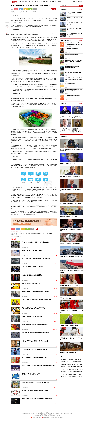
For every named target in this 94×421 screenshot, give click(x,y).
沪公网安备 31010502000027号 (36, 417)
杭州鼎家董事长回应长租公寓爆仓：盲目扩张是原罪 (35, 291)
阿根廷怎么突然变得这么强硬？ (72, 54)
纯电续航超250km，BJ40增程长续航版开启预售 (72, 362)
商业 (56, 263)
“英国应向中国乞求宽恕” (65, 298)
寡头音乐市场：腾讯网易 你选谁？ (31, 374)
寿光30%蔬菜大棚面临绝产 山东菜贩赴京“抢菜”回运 (35, 382)
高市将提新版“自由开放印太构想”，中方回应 (71, 359)
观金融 (40, 1)
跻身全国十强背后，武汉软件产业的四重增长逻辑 (73, 366)
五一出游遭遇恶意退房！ (70, 83)
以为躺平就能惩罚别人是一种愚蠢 (72, 95)
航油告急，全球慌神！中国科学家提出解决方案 (74, 13)
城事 (50, 1)
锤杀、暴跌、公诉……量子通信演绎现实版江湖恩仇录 (36, 258)
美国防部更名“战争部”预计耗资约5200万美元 (70, 203)
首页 (20, 1)
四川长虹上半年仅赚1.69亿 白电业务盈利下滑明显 (35, 390)
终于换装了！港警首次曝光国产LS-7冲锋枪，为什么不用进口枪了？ (73, 90)
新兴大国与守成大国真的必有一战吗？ (73, 72)
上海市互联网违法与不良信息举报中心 (56, 417)
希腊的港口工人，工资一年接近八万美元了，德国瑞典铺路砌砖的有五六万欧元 (73, 43)
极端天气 (55, 387)
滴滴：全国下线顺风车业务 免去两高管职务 (33, 308)
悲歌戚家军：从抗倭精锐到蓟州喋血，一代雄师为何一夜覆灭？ (73, 67)
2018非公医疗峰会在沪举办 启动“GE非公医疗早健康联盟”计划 (38, 365)
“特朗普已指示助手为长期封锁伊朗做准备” (70, 325)
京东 (14, 231)
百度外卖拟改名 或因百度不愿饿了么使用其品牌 (34, 349)
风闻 (23, 1)
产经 (44, 1)
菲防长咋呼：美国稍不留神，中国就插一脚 (70, 285)
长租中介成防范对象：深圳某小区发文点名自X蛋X (35, 341)
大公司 (56, 255)
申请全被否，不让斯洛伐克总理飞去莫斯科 (70, 176)
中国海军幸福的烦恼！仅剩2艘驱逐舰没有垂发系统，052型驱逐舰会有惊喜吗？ (73, 78)
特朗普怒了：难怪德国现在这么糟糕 (68, 216)
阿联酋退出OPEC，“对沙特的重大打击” (74, 29)
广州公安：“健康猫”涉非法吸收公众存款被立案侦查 (35, 242)
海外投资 (55, 321)
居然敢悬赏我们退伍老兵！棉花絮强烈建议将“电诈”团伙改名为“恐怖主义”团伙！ (73, 61)
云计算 (20, 231)
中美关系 (55, 280)
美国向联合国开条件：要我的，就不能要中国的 (74, 23)
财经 (26, 1)
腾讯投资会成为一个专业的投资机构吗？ (32, 250)
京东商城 (16, 231)
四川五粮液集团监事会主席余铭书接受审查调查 (34, 357)
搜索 (81, 5)
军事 (33, 1)
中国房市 (55, 296)
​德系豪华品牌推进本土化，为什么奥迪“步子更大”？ (73, 364)
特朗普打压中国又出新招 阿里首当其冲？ (33, 275)
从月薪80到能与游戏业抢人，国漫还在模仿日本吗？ (35, 324)
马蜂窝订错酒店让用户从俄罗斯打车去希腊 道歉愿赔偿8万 (37, 300)
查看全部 (81, 9)
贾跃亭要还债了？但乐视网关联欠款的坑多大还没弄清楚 (37, 398)
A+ (26, 11)
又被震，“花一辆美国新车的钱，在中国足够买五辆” (74, 34)
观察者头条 (55, 313)
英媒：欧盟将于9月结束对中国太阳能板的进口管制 (35, 332)
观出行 (36, 1)
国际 (29, 1)
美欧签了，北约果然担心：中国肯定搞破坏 (70, 243)
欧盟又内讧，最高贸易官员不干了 (68, 163)
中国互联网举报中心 (45, 417)
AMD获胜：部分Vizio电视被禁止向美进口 (33, 267)
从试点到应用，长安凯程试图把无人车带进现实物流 (73, 376)
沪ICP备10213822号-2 (25, 413)
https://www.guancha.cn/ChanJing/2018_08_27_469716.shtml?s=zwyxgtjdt (39, 233)
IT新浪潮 (55, 288)
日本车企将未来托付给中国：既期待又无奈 (33, 316)
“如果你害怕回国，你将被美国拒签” (68, 352)
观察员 (59, 2)
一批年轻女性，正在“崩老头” (71, 48)
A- (23, 11)
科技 (47, 1)
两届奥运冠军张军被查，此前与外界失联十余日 (72, 371)
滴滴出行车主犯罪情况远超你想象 (31, 283)
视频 (53, 1)
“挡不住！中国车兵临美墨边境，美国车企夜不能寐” (74, 18)
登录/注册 (80, 1)
